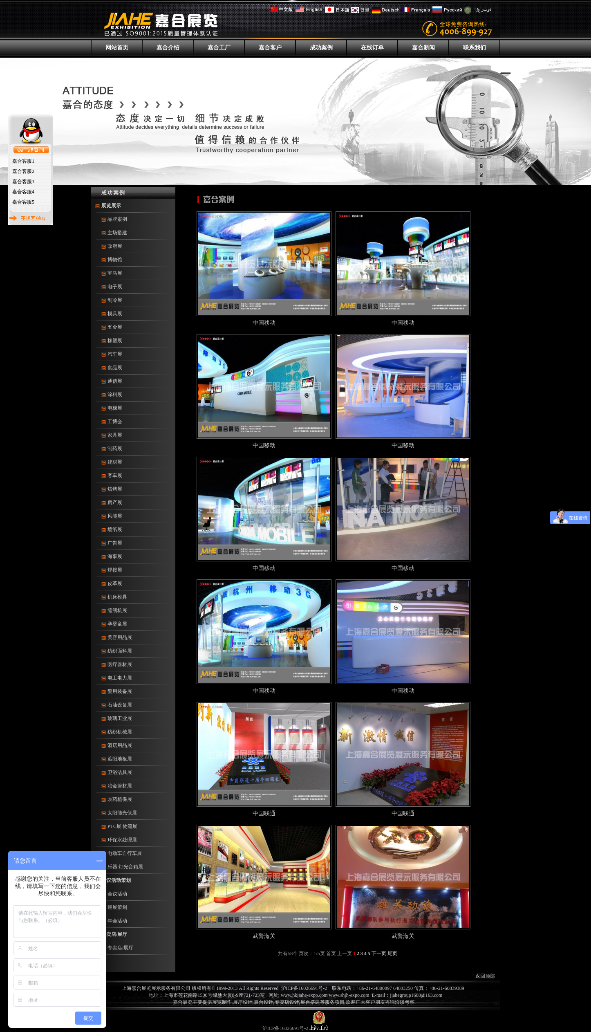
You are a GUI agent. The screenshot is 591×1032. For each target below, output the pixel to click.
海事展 (114, 556)
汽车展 (114, 354)
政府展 (114, 246)
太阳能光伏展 (122, 813)
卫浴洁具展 (119, 772)
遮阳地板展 (119, 759)
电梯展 (114, 408)
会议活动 (117, 894)
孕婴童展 (117, 624)
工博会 (114, 421)
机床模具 (117, 597)
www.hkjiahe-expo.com (304, 995)
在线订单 (372, 48)
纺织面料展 (119, 651)
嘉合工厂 (219, 48)
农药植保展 (119, 799)
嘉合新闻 (423, 48)
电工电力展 (119, 678)
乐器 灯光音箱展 (125, 867)
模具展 (114, 313)
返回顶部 (485, 976)
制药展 (114, 448)
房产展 (114, 502)
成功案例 (321, 48)
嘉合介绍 (168, 48)
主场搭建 (117, 233)
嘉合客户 (270, 48)
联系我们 (474, 48)
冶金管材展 (119, 786)
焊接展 (114, 570)
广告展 (114, 543)
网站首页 (116, 48)
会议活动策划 (116, 880)
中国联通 (264, 813)
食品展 (114, 367)
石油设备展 (119, 705)
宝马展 (114, 273)
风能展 (114, 516)
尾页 (392, 953)
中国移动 (264, 323)
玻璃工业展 (119, 718)
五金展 (114, 327)
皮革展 (114, 583)
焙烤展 (114, 489)
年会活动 (117, 921)
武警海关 (264, 936)
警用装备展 (119, 691)
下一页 (379, 953)
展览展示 (111, 206)
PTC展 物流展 (122, 826)
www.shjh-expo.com (350, 995)
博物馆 (114, 259)
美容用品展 (119, 637)
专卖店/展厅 (114, 934)
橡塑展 (114, 340)
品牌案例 (117, 219)
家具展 (114, 435)
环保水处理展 (122, 840)
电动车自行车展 (124, 853)
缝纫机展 (117, 610)
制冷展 (114, 300)
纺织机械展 (119, 732)
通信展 (114, 381)
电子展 (114, 286)
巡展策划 (117, 907)
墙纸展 (114, 529)
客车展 (114, 475)
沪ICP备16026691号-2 (304, 988)
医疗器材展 (119, 664)
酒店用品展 (119, 745)
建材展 (114, 462)
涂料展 (114, 394)
